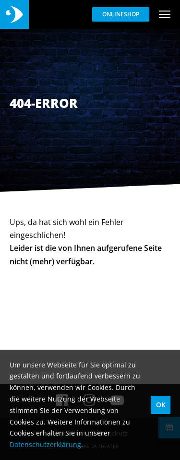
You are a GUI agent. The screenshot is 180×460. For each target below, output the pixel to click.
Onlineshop (120, 14)
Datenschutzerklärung (45, 444)
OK (161, 404)
